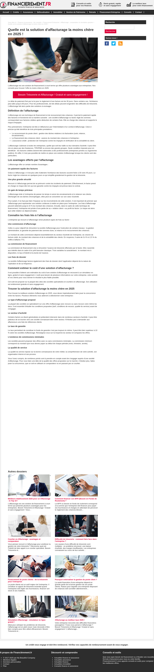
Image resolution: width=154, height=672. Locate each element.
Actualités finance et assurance (66, 658)
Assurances (28, 12)
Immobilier (58, 12)
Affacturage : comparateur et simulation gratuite (77, 22)
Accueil (6, 12)
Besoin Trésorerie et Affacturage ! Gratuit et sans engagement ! (53, 94)
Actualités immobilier (62, 664)
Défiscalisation (43, 12)
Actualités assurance (62, 660)
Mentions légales (10, 660)
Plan (5, 666)
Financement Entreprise (110, 12)
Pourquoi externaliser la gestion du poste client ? (76, 580)
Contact (138, 12)
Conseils (127, 12)
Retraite (92, 12)
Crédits (16, 12)
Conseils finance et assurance (66, 666)
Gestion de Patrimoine (75, 12)
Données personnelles (12, 662)
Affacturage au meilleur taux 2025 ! (70, 620)
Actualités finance (61, 662)
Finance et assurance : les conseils (29, 22)
